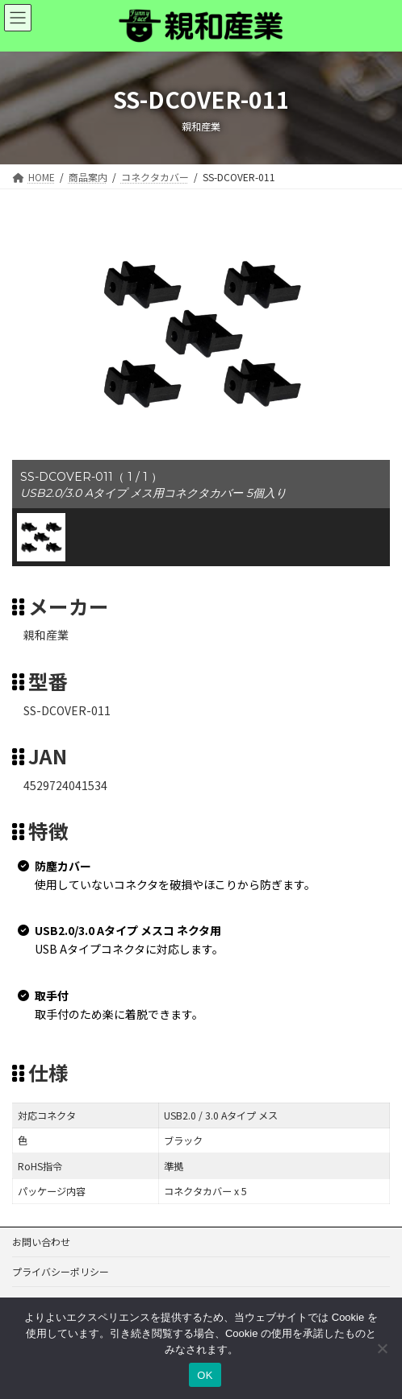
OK (204, 1375)
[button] (41, 537)
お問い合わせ (41, 1241)
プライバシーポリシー (60, 1271)
